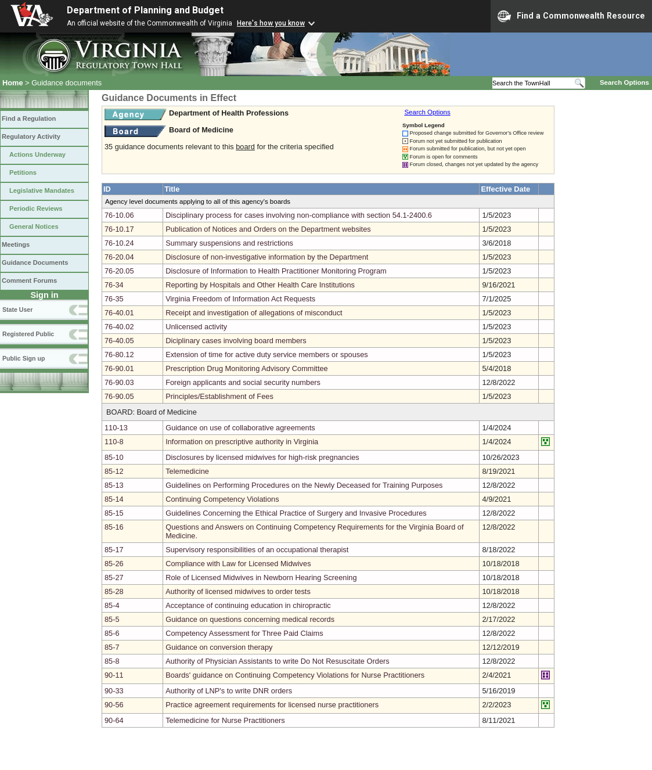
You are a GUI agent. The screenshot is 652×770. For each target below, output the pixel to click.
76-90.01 (119, 368)
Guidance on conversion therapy (218, 647)
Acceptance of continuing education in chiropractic (248, 605)
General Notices (34, 226)
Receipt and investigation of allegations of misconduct (253, 312)
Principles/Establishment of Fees (219, 396)
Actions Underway (37, 154)
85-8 (112, 661)
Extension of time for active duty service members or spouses (266, 354)
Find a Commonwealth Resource (571, 16)
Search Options (624, 82)
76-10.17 (119, 229)
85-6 (112, 633)
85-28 (114, 591)
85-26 (114, 563)
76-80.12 (119, 354)
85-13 (114, 485)
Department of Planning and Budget (145, 10)
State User (17, 309)
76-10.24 (119, 243)
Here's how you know (271, 23)
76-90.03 (119, 382)
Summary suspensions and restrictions (229, 243)
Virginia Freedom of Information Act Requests (240, 298)
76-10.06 (119, 215)
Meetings (16, 244)
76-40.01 (119, 312)
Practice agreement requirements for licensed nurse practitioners (272, 704)
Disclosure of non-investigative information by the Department (266, 257)
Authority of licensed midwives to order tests (238, 591)
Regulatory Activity (31, 136)
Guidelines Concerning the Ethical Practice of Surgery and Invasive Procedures (296, 513)
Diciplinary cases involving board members (236, 340)
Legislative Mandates (41, 190)
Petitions (23, 172)
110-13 (116, 427)
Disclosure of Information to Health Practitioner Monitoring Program (276, 271)
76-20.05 (119, 271)
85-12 (114, 471)
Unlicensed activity (196, 326)
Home (12, 82)
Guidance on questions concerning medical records (249, 619)
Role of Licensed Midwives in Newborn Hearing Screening (260, 577)
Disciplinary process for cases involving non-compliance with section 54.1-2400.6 (298, 215)
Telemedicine (187, 471)
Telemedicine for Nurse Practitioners (225, 720)
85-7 (112, 647)
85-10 (114, 457)
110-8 (114, 441)
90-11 (114, 675)
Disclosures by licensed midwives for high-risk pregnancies (262, 457)
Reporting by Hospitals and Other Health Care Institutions (260, 284)
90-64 (114, 720)
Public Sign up (23, 358)
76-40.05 (119, 340)
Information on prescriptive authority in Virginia (241, 441)
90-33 (114, 690)
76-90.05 (119, 396)
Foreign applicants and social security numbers (242, 382)
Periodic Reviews (36, 208)
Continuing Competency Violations (222, 499)
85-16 (114, 527)
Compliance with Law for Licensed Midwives (238, 563)
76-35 (114, 298)
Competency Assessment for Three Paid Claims (244, 633)
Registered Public (28, 333)
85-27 (114, 577)
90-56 (114, 704)
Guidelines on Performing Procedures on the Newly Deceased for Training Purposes (303, 485)
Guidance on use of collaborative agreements (240, 427)
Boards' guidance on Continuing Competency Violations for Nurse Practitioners (294, 675)
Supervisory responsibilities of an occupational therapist (256, 549)
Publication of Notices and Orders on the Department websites (268, 229)
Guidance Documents (35, 262)
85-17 (114, 549)
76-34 (114, 284)
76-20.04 (119, 257)
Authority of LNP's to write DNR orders (228, 690)
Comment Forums (29, 280)
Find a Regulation (29, 118)
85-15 (114, 513)
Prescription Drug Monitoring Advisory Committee (246, 368)
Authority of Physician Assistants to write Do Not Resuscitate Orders (277, 661)
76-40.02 (119, 326)
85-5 (112, 619)
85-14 (114, 499)
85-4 (112, 605)
